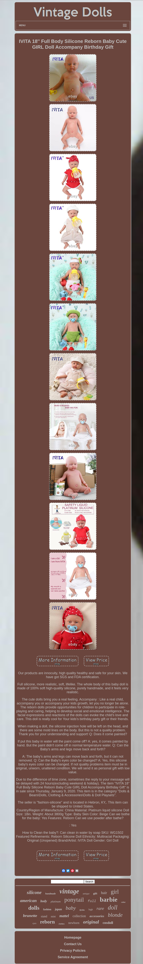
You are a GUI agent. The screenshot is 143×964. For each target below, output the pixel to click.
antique (86, 893)
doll (112, 907)
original (91, 922)
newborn (73, 923)
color (123, 902)
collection (79, 916)
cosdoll (108, 923)
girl (115, 891)
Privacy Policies (72, 950)
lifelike (82, 910)
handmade (50, 893)
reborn (47, 922)
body (43, 901)
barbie (108, 899)
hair (104, 892)
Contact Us (73, 944)
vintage (69, 891)
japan (58, 909)
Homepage (72, 937)
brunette (30, 915)
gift (95, 893)
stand (44, 916)
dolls (33, 908)
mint (53, 916)
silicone (34, 892)
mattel (64, 916)
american (28, 900)
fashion (47, 909)
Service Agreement (73, 957)
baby (71, 908)
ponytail (74, 899)
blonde (115, 915)
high (90, 909)
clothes (61, 924)
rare (100, 908)
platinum (56, 901)
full (92, 901)
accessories (97, 916)
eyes (34, 923)
